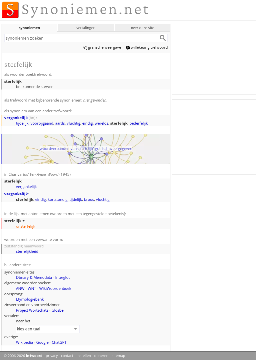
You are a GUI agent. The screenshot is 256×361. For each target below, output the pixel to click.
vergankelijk (16, 117)
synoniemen (29, 27)
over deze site (142, 27)
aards (60, 123)
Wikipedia (24, 342)
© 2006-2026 (23, 355)
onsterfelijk (25, 226)
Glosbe (58, 310)
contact (67, 355)
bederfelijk (139, 123)
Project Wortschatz (32, 310)
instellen (83, 355)
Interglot (62, 277)
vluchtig (73, 123)
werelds (101, 123)
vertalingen (86, 27)
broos (89, 199)
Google (42, 342)
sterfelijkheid (27, 251)
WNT (32, 288)
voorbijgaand (41, 123)
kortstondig (58, 199)
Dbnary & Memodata (34, 277)
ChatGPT (59, 342)
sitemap (118, 355)
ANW (20, 288)
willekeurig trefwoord (147, 47)
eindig (87, 123)
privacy (52, 355)
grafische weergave (102, 47)
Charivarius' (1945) (39, 174)
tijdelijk (22, 123)
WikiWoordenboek (55, 288)
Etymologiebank (30, 299)
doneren (101, 355)
